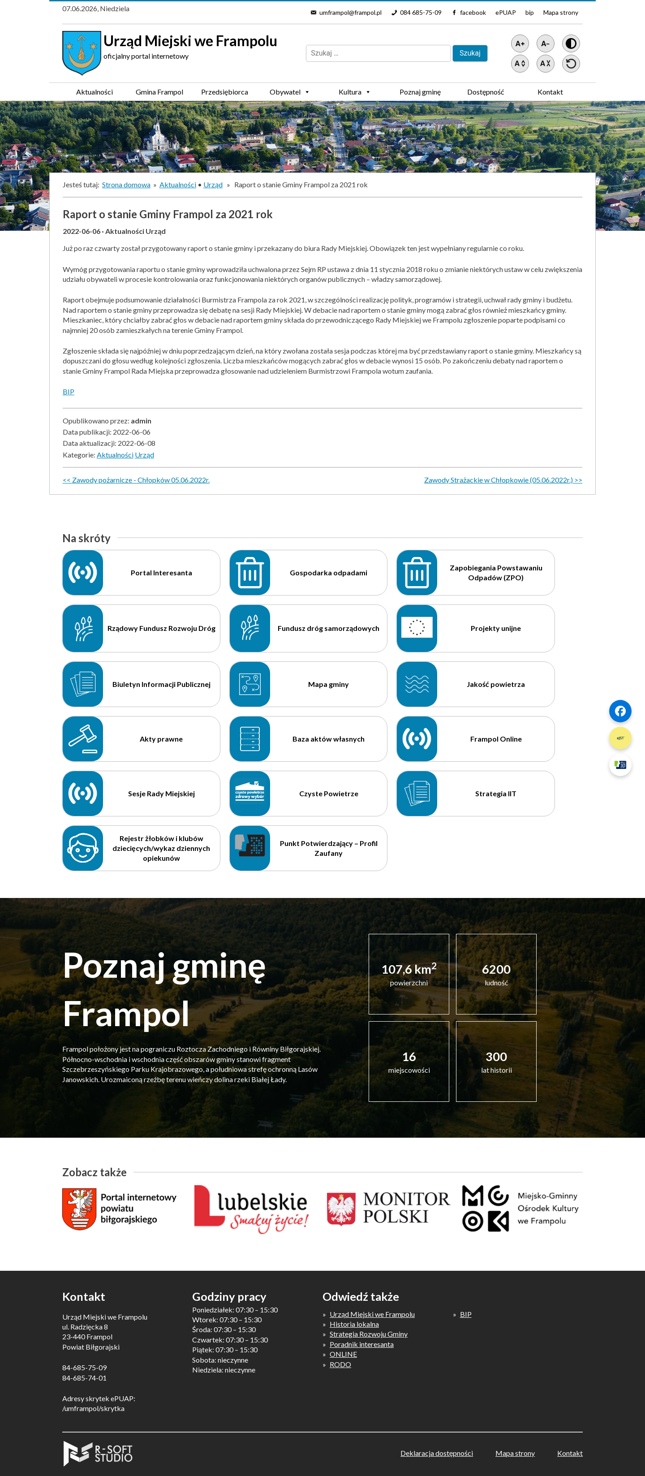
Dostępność (485, 91)
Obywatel (290, 92)
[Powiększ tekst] (520, 43)
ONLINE (343, 1354)
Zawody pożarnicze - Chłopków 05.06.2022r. (141, 479)
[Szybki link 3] (620, 765)
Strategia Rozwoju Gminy (369, 1333)
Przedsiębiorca (224, 94)
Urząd (213, 184)
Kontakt (550, 91)
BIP (68, 391)
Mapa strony (560, 12)
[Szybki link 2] (620, 738)
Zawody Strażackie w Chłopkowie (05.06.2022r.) (498, 479)
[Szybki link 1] (620, 711)
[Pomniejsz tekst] (546, 43)
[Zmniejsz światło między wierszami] (546, 64)
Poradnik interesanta (362, 1344)
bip (529, 12)
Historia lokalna (354, 1324)
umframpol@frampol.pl (350, 12)
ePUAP (505, 12)
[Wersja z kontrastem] (571, 43)
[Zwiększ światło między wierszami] (520, 64)
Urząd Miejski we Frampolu (372, 1314)
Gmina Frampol (159, 94)
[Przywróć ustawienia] (571, 64)
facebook (473, 12)
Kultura (355, 92)
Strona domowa (126, 184)
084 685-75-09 (421, 12)
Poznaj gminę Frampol (420, 94)
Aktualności (94, 91)
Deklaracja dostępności (436, 1453)
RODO (340, 1364)
